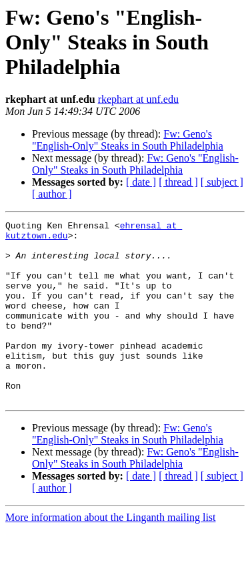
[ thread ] (178, 182)
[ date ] (141, 182)
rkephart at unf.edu (138, 99)
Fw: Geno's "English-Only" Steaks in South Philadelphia (127, 140)
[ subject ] (222, 182)
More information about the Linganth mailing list (110, 553)
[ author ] (52, 194)
